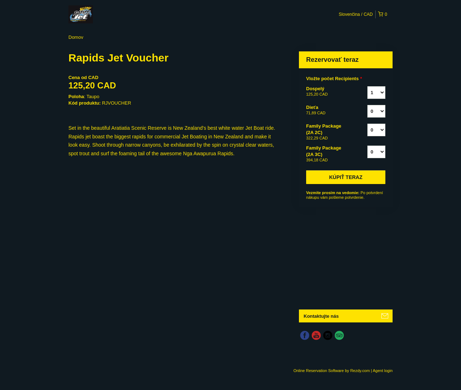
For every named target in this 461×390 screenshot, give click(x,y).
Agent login (383, 370)
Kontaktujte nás (321, 316)
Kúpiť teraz (346, 177)
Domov (75, 37)
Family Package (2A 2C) (327, 132)
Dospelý (327, 91)
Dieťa (327, 110)
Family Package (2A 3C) (327, 154)
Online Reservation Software (319, 370)
